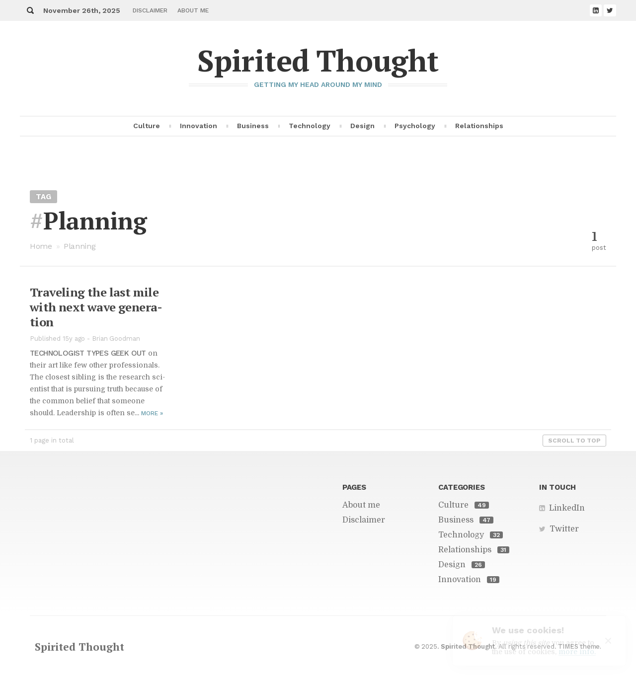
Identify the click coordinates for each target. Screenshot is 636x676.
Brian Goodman (116, 338)
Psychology (415, 126)
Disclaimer (150, 10)
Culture (146, 126)
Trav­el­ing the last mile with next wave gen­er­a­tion (96, 307)
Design (362, 126)
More (152, 413)
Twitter (564, 529)
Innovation (198, 126)
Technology (309, 126)
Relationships (479, 126)
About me (193, 10)
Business (253, 126)
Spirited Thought (317, 60)
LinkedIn (567, 508)
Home (41, 246)
